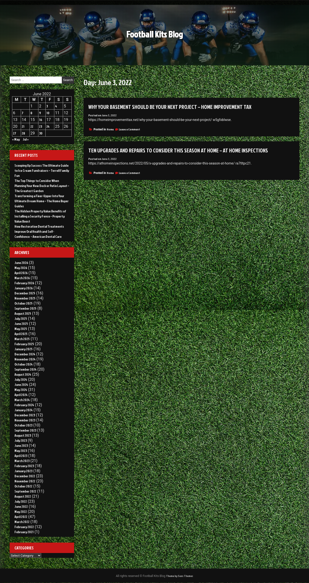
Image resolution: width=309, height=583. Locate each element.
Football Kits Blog (155, 36)
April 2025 (21, 333)
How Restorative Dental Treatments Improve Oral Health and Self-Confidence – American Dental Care (39, 231)
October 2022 (23, 486)
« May (16, 139)
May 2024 (20, 389)
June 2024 (21, 384)
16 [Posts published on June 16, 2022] (40, 119)
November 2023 (24, 420)
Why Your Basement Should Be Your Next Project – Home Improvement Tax (173, 107)
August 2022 (22, 496)
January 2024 (23, 410)
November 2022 (24, 481)
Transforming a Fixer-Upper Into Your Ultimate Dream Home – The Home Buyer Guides (41, 201)
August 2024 (22, 374)
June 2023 (21, 445)
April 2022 (20, 516)
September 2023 (25, 430)
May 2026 (20, 267)
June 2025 (21, 323)
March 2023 (21, 460)
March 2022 (21, 521)
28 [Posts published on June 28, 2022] (23, 133)
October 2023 (23, 425)
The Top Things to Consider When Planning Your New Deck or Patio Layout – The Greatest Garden (41, 185)
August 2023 (22, 435)
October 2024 (23, 364)
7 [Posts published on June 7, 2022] (22, 113)
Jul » (26, 139)
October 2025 (23, 303)
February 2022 (24, 526)
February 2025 (24, 344)
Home (110, 129)
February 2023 (24, 465)
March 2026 (22, 278)
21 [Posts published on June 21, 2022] (23, 126)
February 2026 (24, 283)
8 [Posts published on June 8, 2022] (31, 113)
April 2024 (21, 394)
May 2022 (20, 511)
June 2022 (21, 506)
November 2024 (24, 359)
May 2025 (20, 328)
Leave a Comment (129, 129)
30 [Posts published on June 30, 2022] (40, 133)
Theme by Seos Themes (179, 576)
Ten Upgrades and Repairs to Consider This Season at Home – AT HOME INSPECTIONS (181, 150)
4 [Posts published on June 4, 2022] (56, 106)
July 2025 (20, 318)
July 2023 (20, 440)
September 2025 (25, 308)
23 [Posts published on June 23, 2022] (40, 126)
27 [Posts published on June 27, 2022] (14, 133)
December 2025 (24, 293)
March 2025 (22, 338)
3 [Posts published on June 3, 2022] (47, 106)
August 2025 (22, 313)
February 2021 (24, 532)
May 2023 (20, 450)
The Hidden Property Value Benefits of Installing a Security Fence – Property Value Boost (40, 216)
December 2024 (24, 354)
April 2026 (21, 272)
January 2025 (23, 349)
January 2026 (23, 288)
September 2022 (25, 491)
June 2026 (21, 262)
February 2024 (24, 405)
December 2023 (24, 415)
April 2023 (20, 455)
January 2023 (23, 471)
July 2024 (20, 379)
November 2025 (24, 298)
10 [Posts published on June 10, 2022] (47, 113)
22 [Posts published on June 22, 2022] (31, 126)
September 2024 (25, 369)
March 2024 (22, 399)
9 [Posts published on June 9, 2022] (40, 113)
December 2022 (24, 476)
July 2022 (20, 501)
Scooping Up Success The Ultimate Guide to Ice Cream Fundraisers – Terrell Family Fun (41, 170)
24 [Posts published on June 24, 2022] (47, 126)
